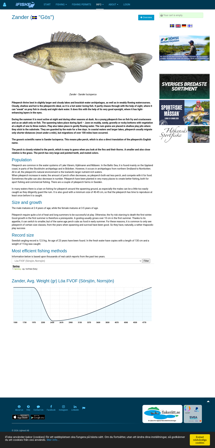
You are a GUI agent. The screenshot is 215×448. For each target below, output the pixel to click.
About (113, 4)
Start (47, 4)
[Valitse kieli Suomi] (190, 25)
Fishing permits (81, 4)
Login (126, 4)
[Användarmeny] (4, 4)
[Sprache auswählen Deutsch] (184, 25)
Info (99, 4)
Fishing (61, 4)
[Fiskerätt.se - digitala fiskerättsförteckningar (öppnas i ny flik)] (162, 414)
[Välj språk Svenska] (172, 25)
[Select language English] (178, 25)
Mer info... (53, 440)
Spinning (17, 269)
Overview (146, 17)
